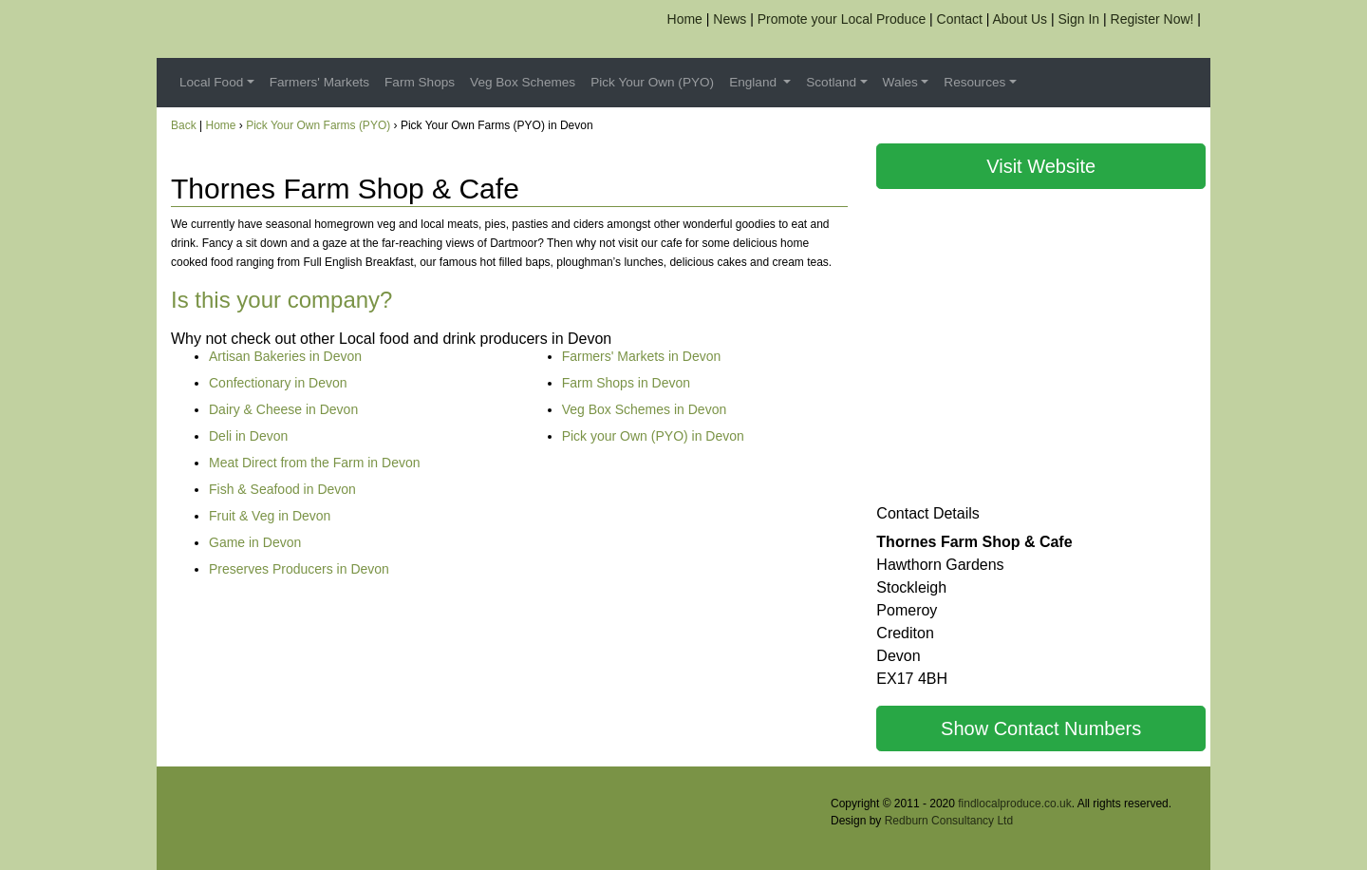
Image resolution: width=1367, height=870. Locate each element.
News (729, 19)
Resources (974, 82)
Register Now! (1152, 19)
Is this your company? (281, 299)
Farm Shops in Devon (626, 382)
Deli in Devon (248, 436)
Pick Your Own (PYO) (652, 82)
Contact (960, 19)
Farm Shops (419, 82)
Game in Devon (255, 542)
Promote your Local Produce (842, 19)
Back (184, 125)
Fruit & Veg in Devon (269, 515)
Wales (900, 82)
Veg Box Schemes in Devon (644, 409)
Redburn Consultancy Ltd (949, 820)
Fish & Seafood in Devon (282, 489)
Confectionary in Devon (278, 382)
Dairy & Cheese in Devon (283, 409)
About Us (1020, 19)
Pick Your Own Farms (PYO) (318, 125)
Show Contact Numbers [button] (1041, 728)
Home (684, 19)
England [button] (754, 82)
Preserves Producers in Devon (299, 569)
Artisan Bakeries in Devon (285, 356)
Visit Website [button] (1040, 166)
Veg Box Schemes (522, 82)
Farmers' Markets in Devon (641, 356)
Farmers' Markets (319, 82)
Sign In (1079, 19)
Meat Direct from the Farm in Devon (315, 462)
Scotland (831, 82)
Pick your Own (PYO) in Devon (653, 436)
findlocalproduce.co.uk (1014, 803)
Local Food (211, 82)
